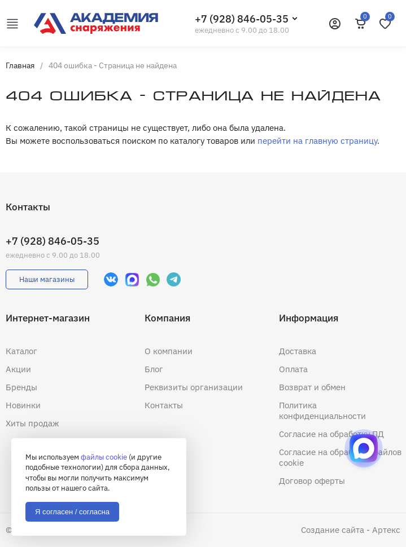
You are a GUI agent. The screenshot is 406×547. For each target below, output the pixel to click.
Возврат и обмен (312, 387)
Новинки (23, 405)
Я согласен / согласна (72, 512)
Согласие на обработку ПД (331, 434)
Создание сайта (332, 529)
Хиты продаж (32, 423)
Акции (18, 369)
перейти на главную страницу (317, 140)
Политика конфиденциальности (322, 410)
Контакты (164, 405)
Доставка (297, 351)
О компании (169, 351)
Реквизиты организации (194, 387)
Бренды (21, 387)
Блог (154, 369)
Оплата (293, 369)
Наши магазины (47, 279)
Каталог (21, 351)
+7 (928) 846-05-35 (242, 18)
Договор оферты (312, 480)
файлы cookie (104, 457)
